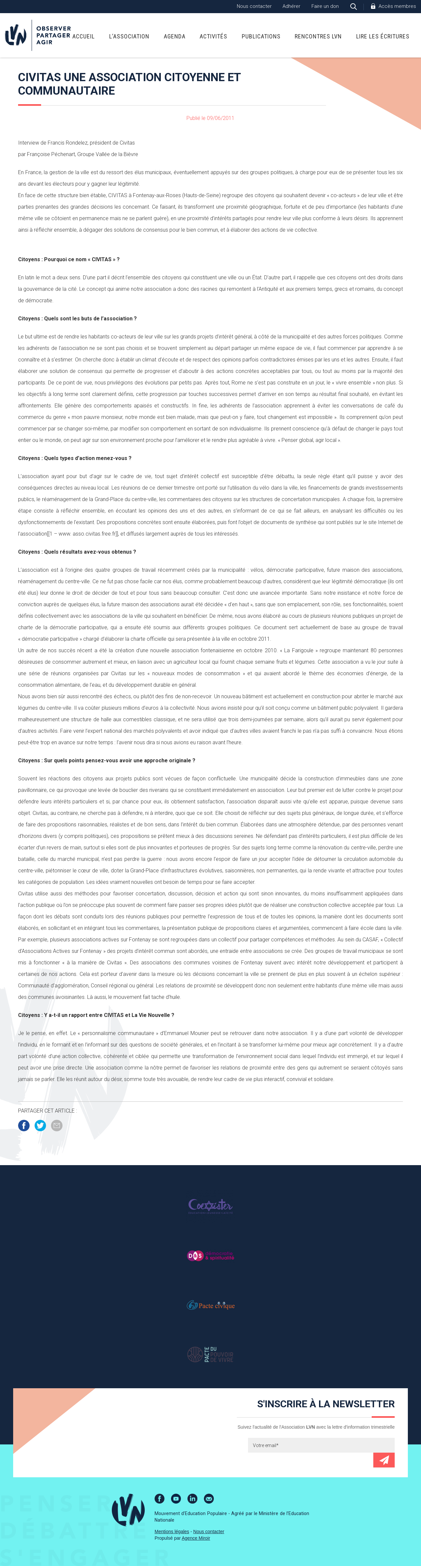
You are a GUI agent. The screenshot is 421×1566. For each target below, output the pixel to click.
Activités (213, 36)
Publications (261, 36)
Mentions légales (172, 1531)
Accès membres (397, 6)
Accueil (83, 36)
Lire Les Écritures (382, 36)
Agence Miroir (196, 1538)
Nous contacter (254, 6)
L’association (129, 36)
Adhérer (291, 6)
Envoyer (384, 1460)
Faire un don (325, 6)
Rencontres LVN (318, 36)
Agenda (175, 36)
